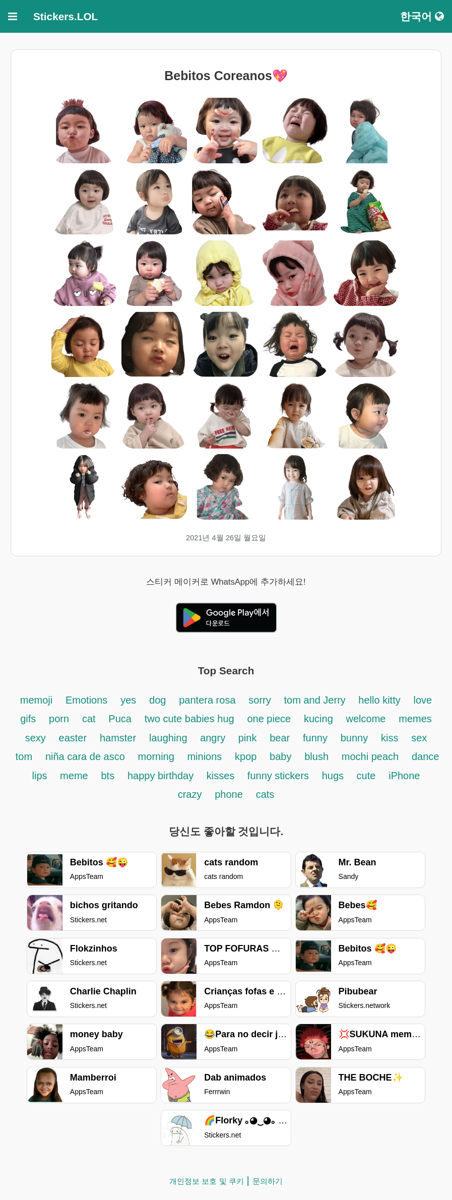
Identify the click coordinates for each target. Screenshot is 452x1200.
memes (415, 718)
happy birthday (162, 775)
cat (89, 718)
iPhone (404, 775)
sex (419, 737)
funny (315, 737)
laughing (169, 737)
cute (366, 775)
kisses (222, 775)
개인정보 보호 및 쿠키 (206, 1181)
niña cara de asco (85, 756)
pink (247, 737)
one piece (269, 718)
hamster (118, 737)
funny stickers (279, 775)
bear (280, 737)
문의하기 (267, 1181)
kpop (247, 756)
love (423, 700)
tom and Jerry (316, 700)
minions (204, 756)
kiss (389, 737)
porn (59, 718)
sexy (35, 737)
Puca (120, 718)
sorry (259, 700)
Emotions (86, 700)
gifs (28, 718)
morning (157, 756)
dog (157, 700)
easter (73, 737)
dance (425, 756)
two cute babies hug (189, 718)
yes (128, 700)
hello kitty (379, 700)
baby (280, 756)
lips (41, 775)
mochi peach (370, 756)
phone (229, 794)
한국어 (422, 16)
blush (316, 756)
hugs (334, 775)
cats (265, 794)
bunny (354, 737)
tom (24, 756)
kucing (318, 718)
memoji (36, 700)
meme (74, 775)
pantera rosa (207, 700)
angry (214, 737)
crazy (190, 794)
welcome (366, 718)
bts (107, 775)
